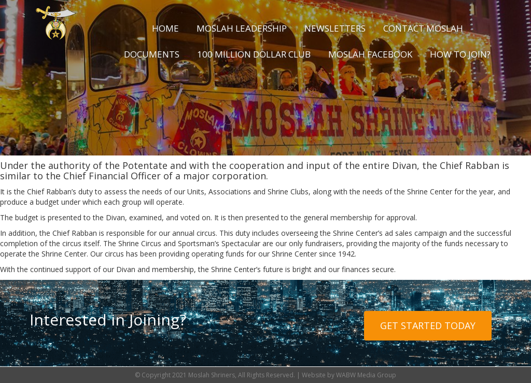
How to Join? (460, 54)
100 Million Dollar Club (254, 54)
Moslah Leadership (242, 28)
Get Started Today (428, 325)
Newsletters (335, 28)
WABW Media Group (366, 375)
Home (165, 28)
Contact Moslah (423, 28)
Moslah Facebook (370, 54)
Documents (151, 54)
